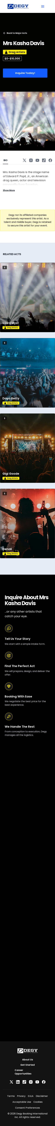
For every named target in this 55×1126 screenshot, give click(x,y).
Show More (9, 190)
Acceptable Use (21, 1102)
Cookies (38, 1102)
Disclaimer (42, 1096)
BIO (5, 160)
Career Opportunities (23, 1071)
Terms (11, 1096)
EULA (30, 1096)
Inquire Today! (25, 73)
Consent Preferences (27, 1107)
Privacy (21, 1096)
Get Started (27, 1065)
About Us (27, 1059)
